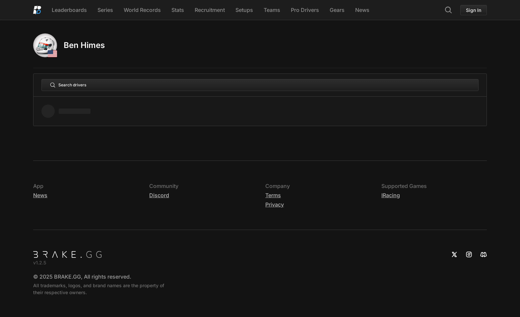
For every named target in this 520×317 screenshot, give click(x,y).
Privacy (274, 204)
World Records (142, 10)
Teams (272, 10)
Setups (244, 10)
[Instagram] (469, 254)
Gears (337, 10)
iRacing (390, 195)
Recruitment (210, 10)
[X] (454, 254)
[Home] (37, 10)
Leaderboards (69, 10)
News (362, 10)
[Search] (448, 10)
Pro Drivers (305, 10)
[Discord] (483, 254)
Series (105, 10)
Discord (159, 195)
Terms (273, 195)
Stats (177, 10)
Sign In (473, 10)
